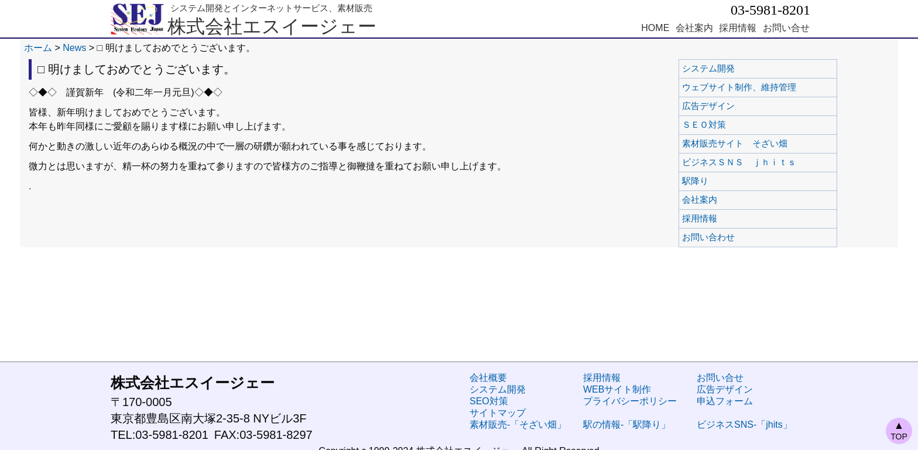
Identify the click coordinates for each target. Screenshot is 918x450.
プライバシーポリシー (630, 401)
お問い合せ (786, 28)
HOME (655, 28)
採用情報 (737, 28)
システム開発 (739, 68)
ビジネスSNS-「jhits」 (744, 424)
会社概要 (488, 378)
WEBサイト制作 (617, 389)
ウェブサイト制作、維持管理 (739, 87)
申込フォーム (725, 401)
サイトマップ (498, 413)
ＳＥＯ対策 (739, 124)
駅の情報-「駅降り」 (626, 424)
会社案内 (694, 28)
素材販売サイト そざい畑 (739, 143)
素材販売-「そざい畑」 (518, 424)
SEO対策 (489, 401)
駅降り (739, 181)
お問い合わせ (739, 237)
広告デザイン (739, 106)
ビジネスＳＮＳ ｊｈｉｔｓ (739, 162)
